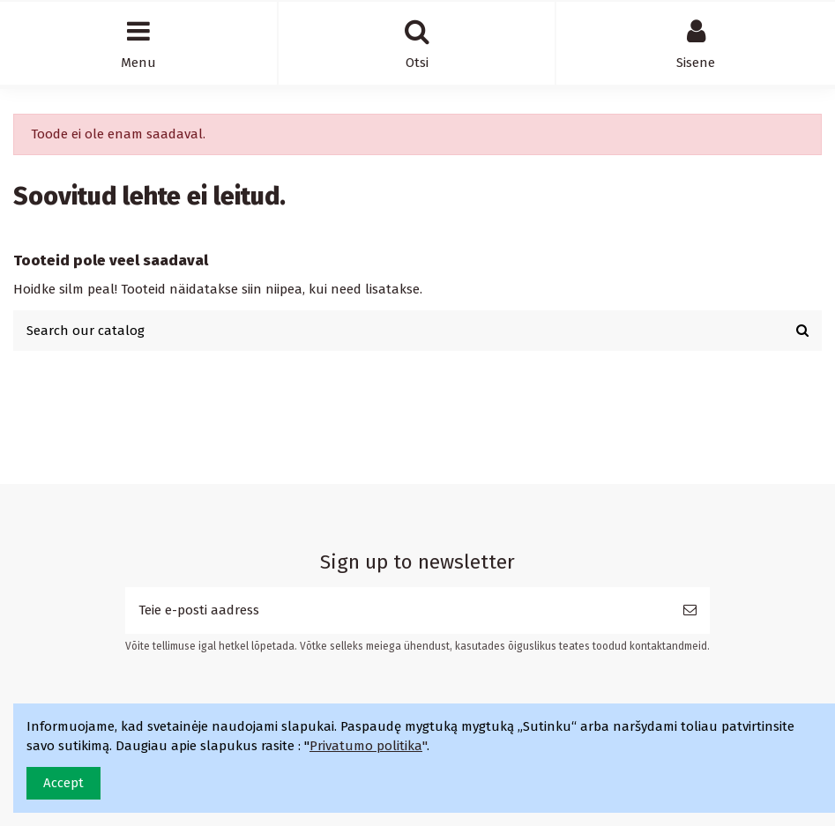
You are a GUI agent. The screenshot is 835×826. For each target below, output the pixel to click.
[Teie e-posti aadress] (397, 610)
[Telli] (690, 610)
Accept (63, 783)
